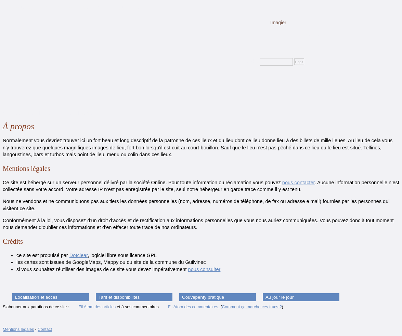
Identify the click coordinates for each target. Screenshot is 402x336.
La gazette (291, 48)
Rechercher (246, 61)
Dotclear (78, 255)
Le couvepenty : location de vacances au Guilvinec (78, 7)
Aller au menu (49, 113)
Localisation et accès (36, 297)
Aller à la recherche (83, 113)
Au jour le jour (279, 297)
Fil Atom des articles (97, 307)
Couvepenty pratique (203, 297)
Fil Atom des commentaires (193, 307)
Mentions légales (18, 329)
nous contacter (298, 182)
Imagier (278, 22)
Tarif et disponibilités (119, 297)
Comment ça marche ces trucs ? (252, 307)
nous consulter (204, 269)
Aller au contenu (18, 113)
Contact (45, 329)
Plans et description (311, 35)
